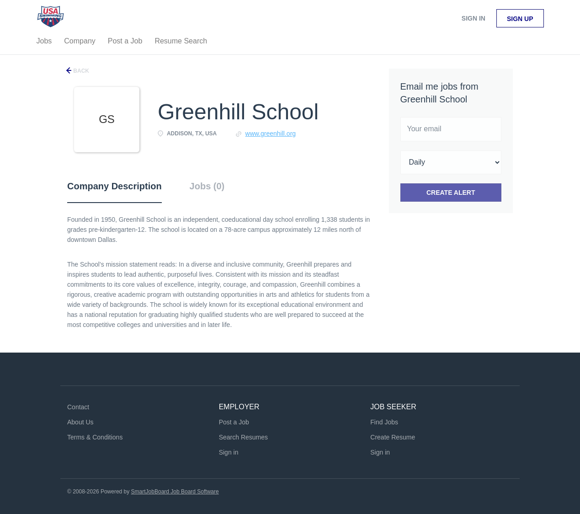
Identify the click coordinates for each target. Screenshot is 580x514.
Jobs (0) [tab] (207, 186)
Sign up (520, 18)
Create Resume (392, 437)
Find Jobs (384, 422)
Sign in (473, 18)
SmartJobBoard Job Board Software (175, 491)
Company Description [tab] (114, 186)
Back (80, 71)
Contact (78, 407)
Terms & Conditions (94, 437)
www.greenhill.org (270, 133)
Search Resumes (243, 437)
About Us (80, 422)
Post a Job (234, 422)
